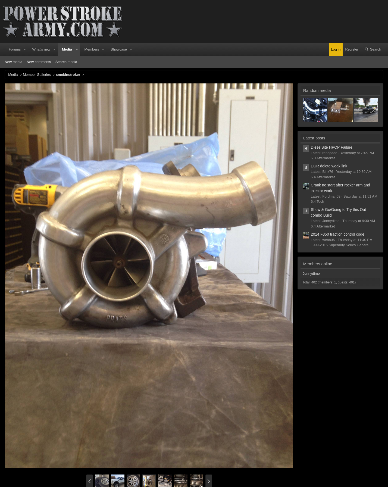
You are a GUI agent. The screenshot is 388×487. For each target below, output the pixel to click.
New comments (39, 62)
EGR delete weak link (329, 166)
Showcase (119, 49)
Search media (66, 62)
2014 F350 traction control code (337, 234)
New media (13, 62)
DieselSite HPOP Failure (331, 147)
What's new (41, 49)
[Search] (372, 49)
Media (67, 49)
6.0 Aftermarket (323, 158)
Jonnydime (311, 273)
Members (91, 49)
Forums (15, 49)
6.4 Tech (317, 201)
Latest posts (314, 138)
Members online (317, 263)
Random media (317, 90)
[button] (24, 49)
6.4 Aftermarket (323, 177)
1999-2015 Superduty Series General (340, 245)
